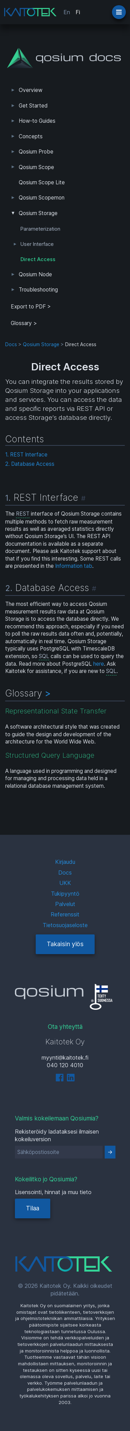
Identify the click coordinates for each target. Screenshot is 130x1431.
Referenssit (65, 914)
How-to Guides (37, 121)
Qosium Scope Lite (42, 182)
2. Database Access (29, 464)
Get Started (33, 105)
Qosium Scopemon (41, 197)
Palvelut (65, 904)
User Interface (37, 244)
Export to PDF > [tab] (31, 306)
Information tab (73, 566)
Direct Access (37, 259)
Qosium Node (35, 274)
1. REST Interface (26, 454)
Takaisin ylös (65, 944)
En (66, 12)
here (98, 664)
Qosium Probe (36, 151)
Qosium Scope (36, 167)
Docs (11, 344)
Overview (30, 90)
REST (22, 513)
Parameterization (40, 229)
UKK (65, 882)
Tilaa (32, 1208)
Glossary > (24, 323)
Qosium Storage (38, 213)
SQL (44, 656)
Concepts (31, 136)
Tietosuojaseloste (65, 925)
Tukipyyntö (65, 893)
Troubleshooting (38, 289)
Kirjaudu (65, 861)
